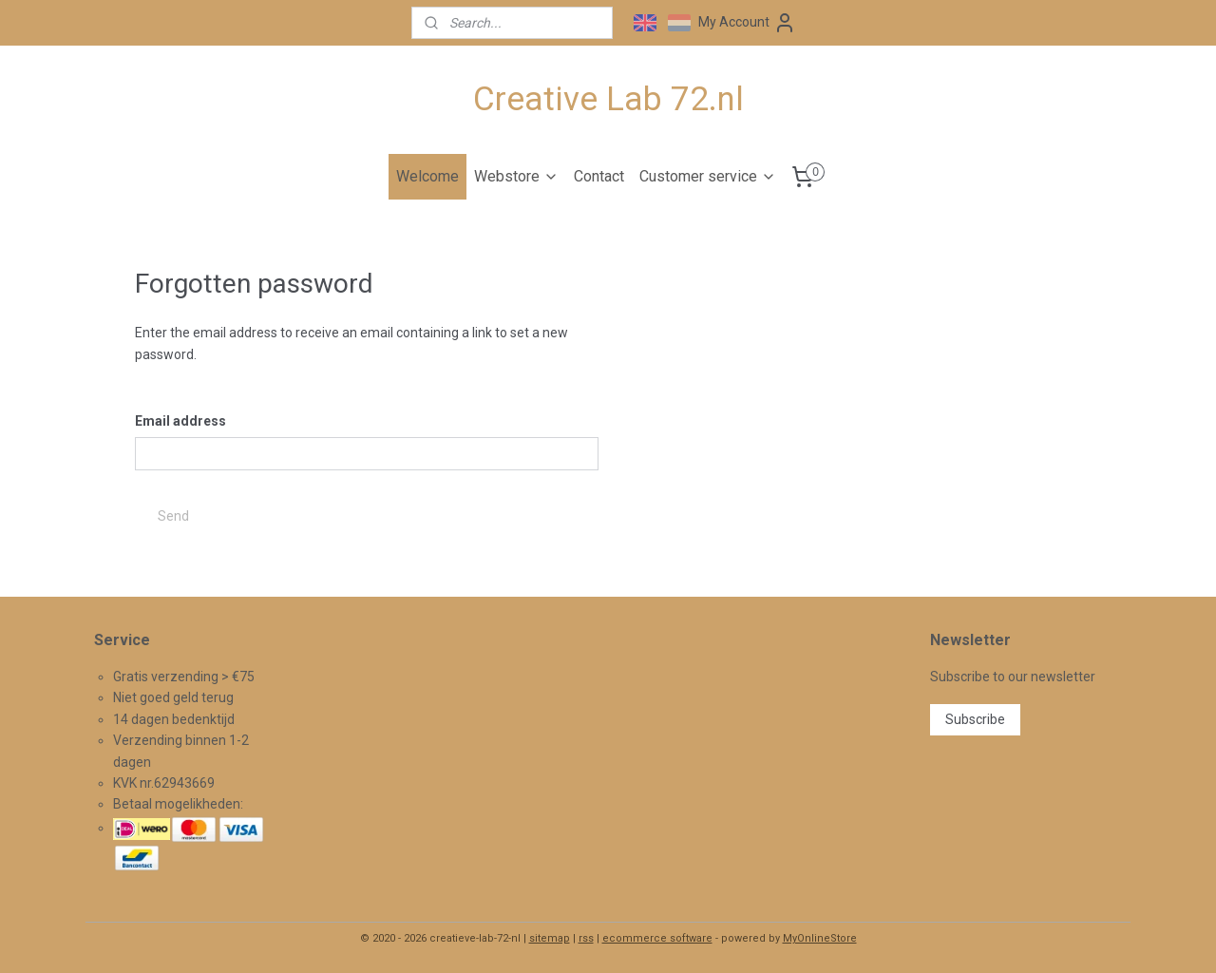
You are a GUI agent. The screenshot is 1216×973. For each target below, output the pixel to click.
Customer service (707, 176)
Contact (599, 176)
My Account (747, 22)
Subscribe (975, 719)
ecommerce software (657, 938)
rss (586, 938)
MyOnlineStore (820, 938)
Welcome (427, 176)
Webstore (516, 176)
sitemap (549, 938)
